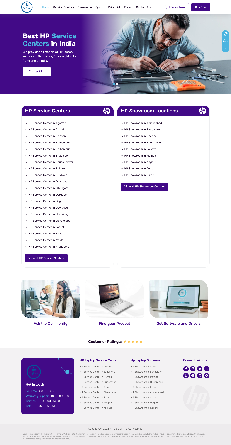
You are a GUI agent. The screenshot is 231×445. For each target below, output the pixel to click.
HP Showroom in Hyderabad (142, 142)
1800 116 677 (46, 391)
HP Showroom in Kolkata (140, 149)
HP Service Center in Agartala (47, 123)
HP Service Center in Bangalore (97, 372)
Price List (114, 7)
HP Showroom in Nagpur (140, 162)
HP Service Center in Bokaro (46, 168)
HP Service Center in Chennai (96, 367)
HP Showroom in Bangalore (142, 129)
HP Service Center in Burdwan (47, 175)
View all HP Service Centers (46, 258)
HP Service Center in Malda (45, 240)
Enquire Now (174, 7)
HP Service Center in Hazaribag (48, 214)
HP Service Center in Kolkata (46, 234)
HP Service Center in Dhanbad (47, 182)
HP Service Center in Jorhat (46, 227)
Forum (128, 7)
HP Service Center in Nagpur (96, 403)
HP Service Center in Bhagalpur (48, 155)
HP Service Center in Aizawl (46, 129)
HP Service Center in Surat (95, 397)
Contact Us (143, 7)
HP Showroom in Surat (139, 175)
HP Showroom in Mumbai (140, 155)
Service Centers (63, 7)
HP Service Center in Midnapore (48, 247)
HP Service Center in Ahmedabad (98, 392)
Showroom (85, 7)
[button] (114, 84)
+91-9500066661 (44, 406)
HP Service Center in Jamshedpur (49, 221)
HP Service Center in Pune (94, 387)
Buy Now (200, 7)
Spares (99, 7)
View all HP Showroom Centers (144, 186)
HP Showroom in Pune (138, 168)
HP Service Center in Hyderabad (98, 382)
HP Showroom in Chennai (140, 136)
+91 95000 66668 (48, 401)
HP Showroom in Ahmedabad (143, 123)
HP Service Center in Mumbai (96, 377)
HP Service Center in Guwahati (48, 208)
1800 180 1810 (60, 396)
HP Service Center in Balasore (47, 136)
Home (45, 7)
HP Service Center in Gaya (45, 201)
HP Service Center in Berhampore (49, 142)
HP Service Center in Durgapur (48, 195)
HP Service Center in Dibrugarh (48, 188)
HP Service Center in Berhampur (49, 149)
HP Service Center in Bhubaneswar (50, 162)
